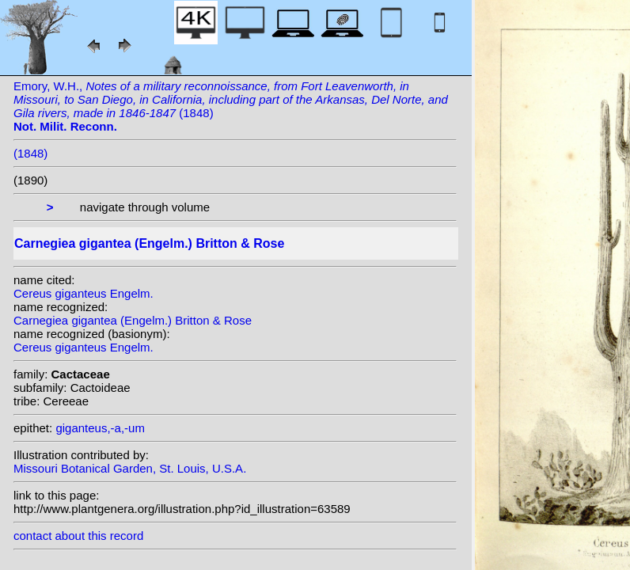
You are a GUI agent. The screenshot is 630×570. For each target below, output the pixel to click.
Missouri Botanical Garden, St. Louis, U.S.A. (129, 468)
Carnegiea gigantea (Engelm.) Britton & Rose (132, 320)
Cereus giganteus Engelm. (83, 293)
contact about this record (78, 535)
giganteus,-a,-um (100, 428)
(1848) (30, 153)
